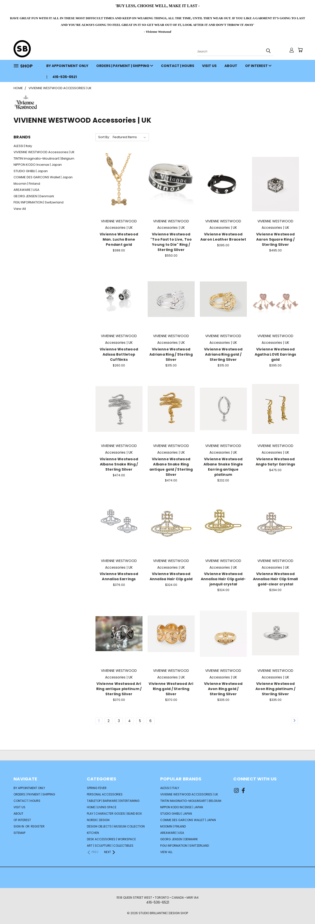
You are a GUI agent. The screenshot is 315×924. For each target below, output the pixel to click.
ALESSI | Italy (23, 146)
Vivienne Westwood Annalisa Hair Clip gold (171, 576)
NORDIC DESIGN (98, 820)
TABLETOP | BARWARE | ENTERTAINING (113, 801)
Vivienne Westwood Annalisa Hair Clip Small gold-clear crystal (275, 579)
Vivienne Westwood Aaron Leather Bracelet (223, 237)
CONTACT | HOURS (177, 65)
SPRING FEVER (97, 788)
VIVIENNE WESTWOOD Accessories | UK (44, 152)
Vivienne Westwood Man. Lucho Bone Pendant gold (119, 239)
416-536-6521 (64, 76)
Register (38, 826)
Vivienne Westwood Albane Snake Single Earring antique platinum (223, 467)
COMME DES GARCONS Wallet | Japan (43, 177)
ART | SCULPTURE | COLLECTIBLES (110, 845)
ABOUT (230, 65)
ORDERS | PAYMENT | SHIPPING (124, 65)
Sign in (19, 826)
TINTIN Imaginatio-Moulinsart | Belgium (44, 158)
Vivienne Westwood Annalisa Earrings (119, 576)
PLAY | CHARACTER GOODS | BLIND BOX (114, 813)
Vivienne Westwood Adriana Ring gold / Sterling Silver (223, 354)
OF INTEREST (258, 65)
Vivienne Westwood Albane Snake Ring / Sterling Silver (119, 464)
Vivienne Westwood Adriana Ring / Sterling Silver (171, 354)
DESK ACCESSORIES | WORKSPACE (111, 839)
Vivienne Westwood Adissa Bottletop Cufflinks (119, 354)
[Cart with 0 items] (300, 50)
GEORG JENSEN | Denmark (34, 196)
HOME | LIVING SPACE (101, 807)
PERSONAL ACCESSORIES (105, 794)
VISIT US (209, 65)
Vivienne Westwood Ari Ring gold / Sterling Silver (171, 688)
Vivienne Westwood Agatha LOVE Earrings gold (275, 354)
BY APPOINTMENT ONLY (67, 65)
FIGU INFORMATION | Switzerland (38, 202)
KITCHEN (93, 833)
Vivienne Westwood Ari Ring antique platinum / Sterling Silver (119, 688)
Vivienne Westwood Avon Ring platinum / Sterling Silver (275, 688)
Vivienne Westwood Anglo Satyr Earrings (275, 462)
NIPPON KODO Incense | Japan (38, 164)
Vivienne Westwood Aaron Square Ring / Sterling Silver (275, 239)
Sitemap (19, 833)
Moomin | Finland (27, 183)
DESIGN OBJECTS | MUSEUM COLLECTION (116, 826)
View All (20, 208)
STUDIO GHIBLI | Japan (31, 171)
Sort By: (104, 137)
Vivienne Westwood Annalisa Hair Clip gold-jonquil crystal (223, 579)
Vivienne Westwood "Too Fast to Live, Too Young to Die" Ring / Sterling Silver (171, 242)
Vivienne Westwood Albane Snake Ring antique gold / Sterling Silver (171, 467)
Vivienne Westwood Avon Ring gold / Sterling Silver (223, 688)
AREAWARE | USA (26, 189)
